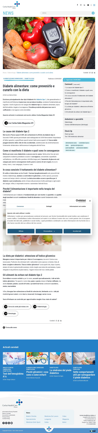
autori (64, 422)
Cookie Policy (6, 418)
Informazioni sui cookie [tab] (78, 206)
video (64, 416)
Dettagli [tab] (49, 206)
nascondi (76, 84)
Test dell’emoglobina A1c (13, 375)
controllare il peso (84, 143)
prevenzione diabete (82, 148)
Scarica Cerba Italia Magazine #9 (18, 123)
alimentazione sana (71, 143)
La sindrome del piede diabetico (60, 371)
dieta (67, 145)
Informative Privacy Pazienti (9, 411)
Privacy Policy (6, 417)
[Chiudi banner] (90, 200)
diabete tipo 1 (41, 99)
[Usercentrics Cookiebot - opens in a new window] (77, 200)
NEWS (8, 13)
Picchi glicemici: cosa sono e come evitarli (37, 373)
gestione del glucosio (77, 145)
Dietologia (12, 313)
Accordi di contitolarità (8, 415)
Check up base (69, 134)
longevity (48, 419)
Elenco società (6, 413)
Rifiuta (21, 231)
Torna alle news (11, 327)
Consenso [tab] (20, 206)
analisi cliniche (31, 416)
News (4, 73)
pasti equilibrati (70, 148)
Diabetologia (12, 73)
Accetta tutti (77, 231)
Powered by (93, 430)
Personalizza (49, 231)
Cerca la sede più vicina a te (18, 307)
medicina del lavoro (51, 416)
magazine (65, 419)
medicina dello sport (33, 422)
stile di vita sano (70, 150)
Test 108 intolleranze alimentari (74, 136)
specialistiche (31, 419)
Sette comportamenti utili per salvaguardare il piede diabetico (84, 375)
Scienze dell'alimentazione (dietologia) (76, 125)
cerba (46, 422)
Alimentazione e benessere (13, 78)
